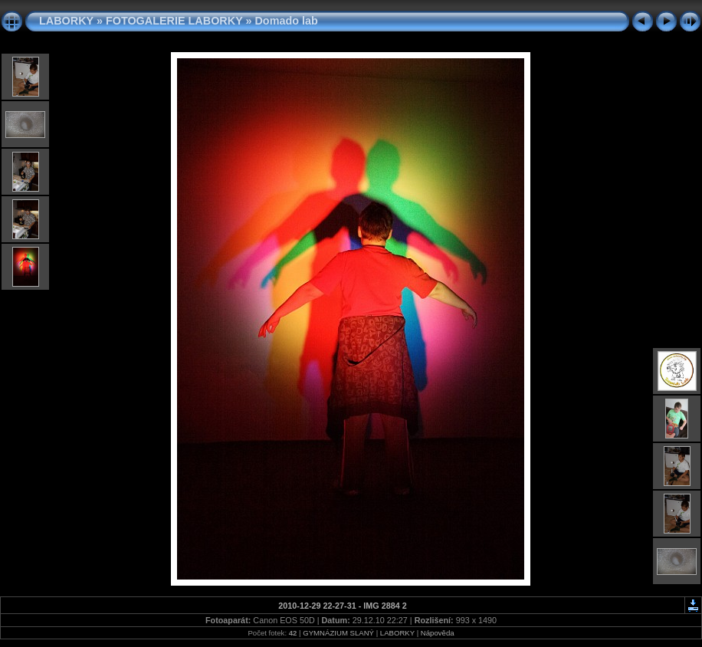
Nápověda (437, 633)
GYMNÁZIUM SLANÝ (338, 633)
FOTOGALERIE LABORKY (174, 21)
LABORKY (66, 21)
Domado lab (285, 21)
